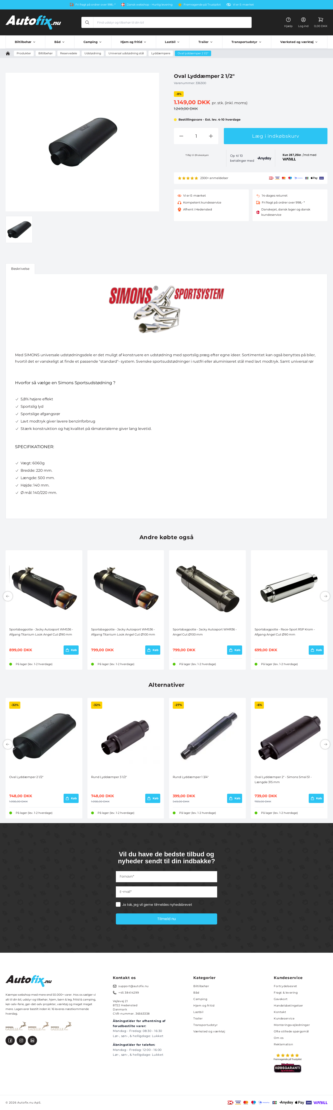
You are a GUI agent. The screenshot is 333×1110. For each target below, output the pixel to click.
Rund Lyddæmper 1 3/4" (191, 777)
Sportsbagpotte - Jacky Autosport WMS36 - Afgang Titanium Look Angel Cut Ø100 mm (123, 632)
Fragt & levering (286, 992)
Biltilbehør (201, 986)
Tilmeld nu (166, 918)
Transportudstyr (205, 1025)
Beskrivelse (20, 269)
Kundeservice (284, 1018)
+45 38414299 (128, 992)
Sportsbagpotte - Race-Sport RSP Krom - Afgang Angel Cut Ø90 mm (285, 632)
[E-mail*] (166, 891)
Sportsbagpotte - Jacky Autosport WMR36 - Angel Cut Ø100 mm (205, 632)
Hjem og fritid (203, 1005)
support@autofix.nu (133, 986)
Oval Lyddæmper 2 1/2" (26, 777)
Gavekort (281, 999)
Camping (200, 999)
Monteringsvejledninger (292, 1025)
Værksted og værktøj (209, 1031)
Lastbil (198, 1012)
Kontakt (280, 1012)
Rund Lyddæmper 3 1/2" (109, 777)
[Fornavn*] (166, 876)
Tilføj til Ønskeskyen (197, 155)
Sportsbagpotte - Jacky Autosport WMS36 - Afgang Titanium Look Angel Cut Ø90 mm (41, 632)
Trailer (198, 1018)
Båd (196, 992)
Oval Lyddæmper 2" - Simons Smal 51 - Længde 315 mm (283, 779)
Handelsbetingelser (288, 1005)
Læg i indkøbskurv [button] (275, 136)
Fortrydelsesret (285, 986)
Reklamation (283, 1044)
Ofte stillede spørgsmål (291, 1031)
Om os (279, 1038)
